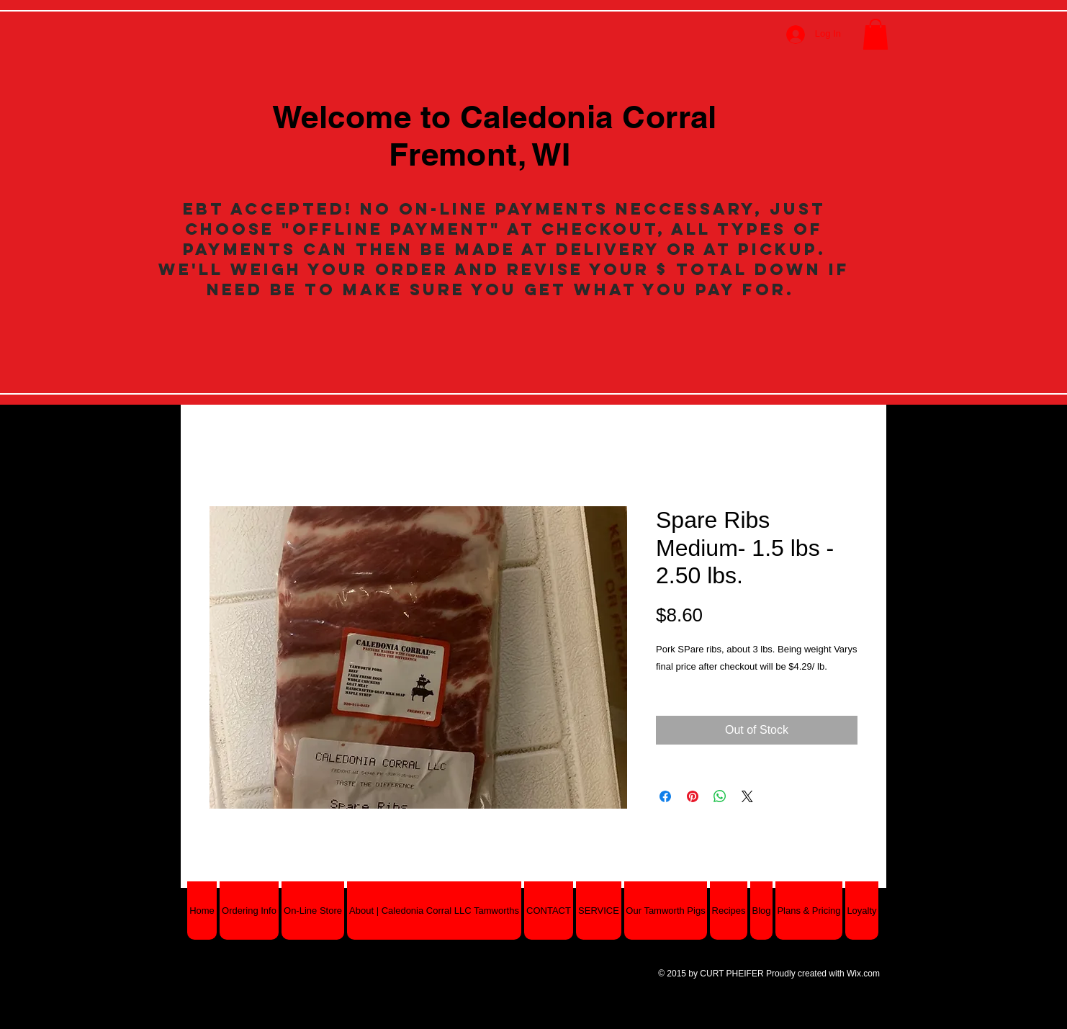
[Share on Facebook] (665, 796)
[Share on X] (747, 796)
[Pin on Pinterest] (692, 796)
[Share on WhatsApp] (720, 796)
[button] (875, 34)
